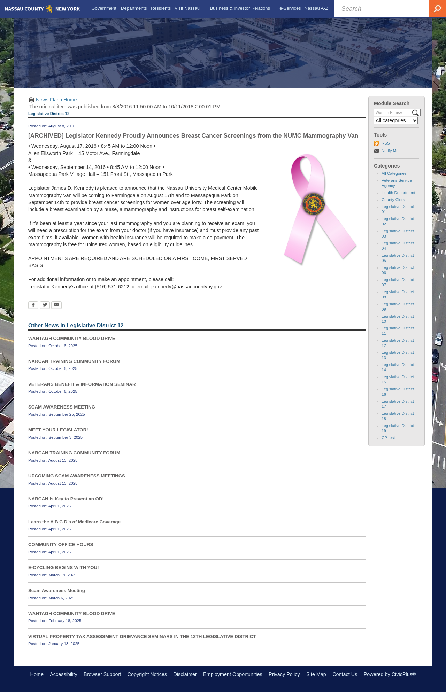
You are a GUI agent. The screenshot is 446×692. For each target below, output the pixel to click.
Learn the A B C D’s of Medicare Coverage (74, 521)
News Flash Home (56, 99)
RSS (386, 143)
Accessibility (63, 674)
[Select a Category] (396, 120)
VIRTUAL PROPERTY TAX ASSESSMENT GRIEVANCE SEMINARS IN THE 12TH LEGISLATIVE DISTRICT (142, 636)
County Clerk (393, 199)
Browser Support (102, 674)
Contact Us (344, 674)
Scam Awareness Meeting (56, 590)
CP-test (388, 438)
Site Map (316, 674)
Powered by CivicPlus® (390, 674)
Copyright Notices (147, 674)
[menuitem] (103, 8)
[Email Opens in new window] (56, 305)
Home (37, 674)
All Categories (394, 173)
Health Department (398, 193)
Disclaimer (185, 674)
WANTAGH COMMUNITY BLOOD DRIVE (71, 338)
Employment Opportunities (232, 674)
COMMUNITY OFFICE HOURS (60, 544)
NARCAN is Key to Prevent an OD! (66, 498)
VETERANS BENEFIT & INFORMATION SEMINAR (82, 384)
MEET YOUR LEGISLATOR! (58, 430)
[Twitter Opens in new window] (45, 305)
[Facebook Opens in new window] (33, 305)
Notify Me (390, 151)
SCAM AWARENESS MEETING (61, 407)
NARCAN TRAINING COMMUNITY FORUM (74, 361)
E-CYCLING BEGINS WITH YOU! (63, 567)
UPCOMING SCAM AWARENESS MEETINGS (76, 476)
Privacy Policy (284, 674)
